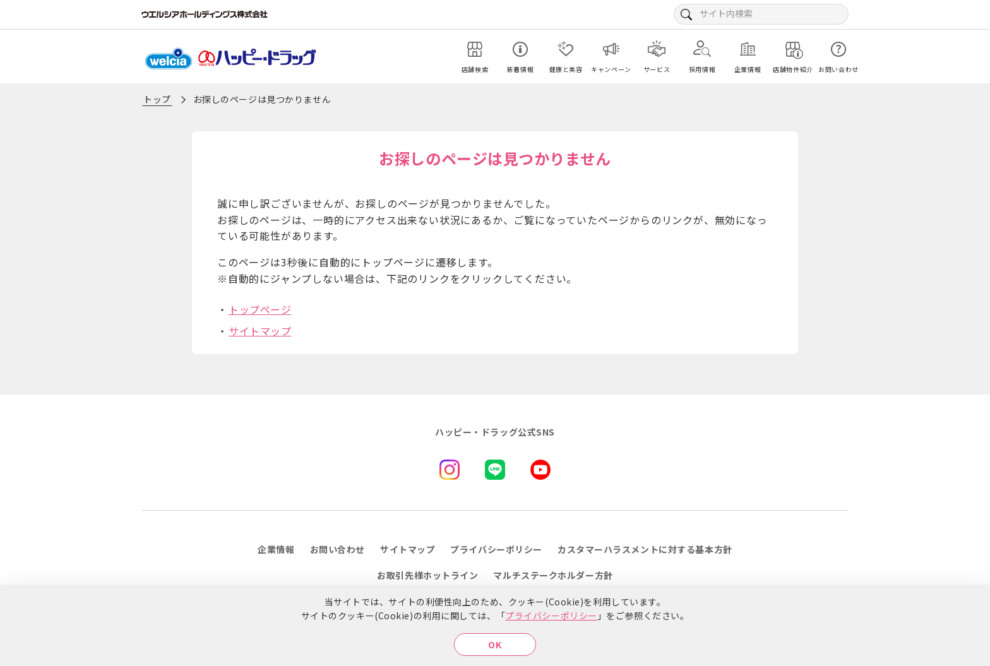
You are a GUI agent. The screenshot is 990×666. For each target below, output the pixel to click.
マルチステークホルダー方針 (552, 575)
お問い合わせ (337, 549)
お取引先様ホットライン (427, 575)
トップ (157, 99)
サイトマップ (260, 330)
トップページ (260, 309)
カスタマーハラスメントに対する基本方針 (645, 549)
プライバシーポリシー (551, 615)
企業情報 (276, 549)
